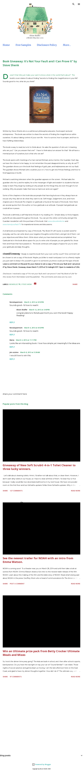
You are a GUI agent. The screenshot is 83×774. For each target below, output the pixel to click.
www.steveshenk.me (56, 221)
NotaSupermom (16, 302)
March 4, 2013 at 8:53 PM (34, 302)
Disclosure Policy (47, 45)
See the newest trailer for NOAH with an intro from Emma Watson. (38, 560)
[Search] (73, 4)
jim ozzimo (14, 352)
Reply (12, 322)
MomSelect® (14, 284)
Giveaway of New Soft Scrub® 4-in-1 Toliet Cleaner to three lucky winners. (39, 467)
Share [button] (75, 284)
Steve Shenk (26, 284)
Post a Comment (17, 584)
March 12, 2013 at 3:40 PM (39, 310)
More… (67, 45)
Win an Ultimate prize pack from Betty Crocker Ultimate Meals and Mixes (41, 653)
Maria (12, 340)
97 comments (16, 677)
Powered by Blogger (41, 764)
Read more (75, 491)
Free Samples (23, 45)
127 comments (16, 491)
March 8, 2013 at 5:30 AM (30, 352)
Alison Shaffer (21, 310)
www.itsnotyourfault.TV (12, 224)
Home (6, 45)
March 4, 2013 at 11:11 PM (26, 340)
